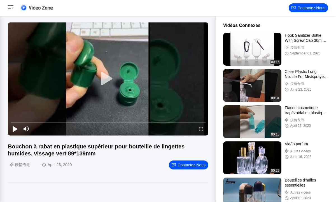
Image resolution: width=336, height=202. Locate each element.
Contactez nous (308, 8)
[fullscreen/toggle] (201, 129)
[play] (108, 79)
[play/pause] (15, 129)
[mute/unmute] (26, 129)
